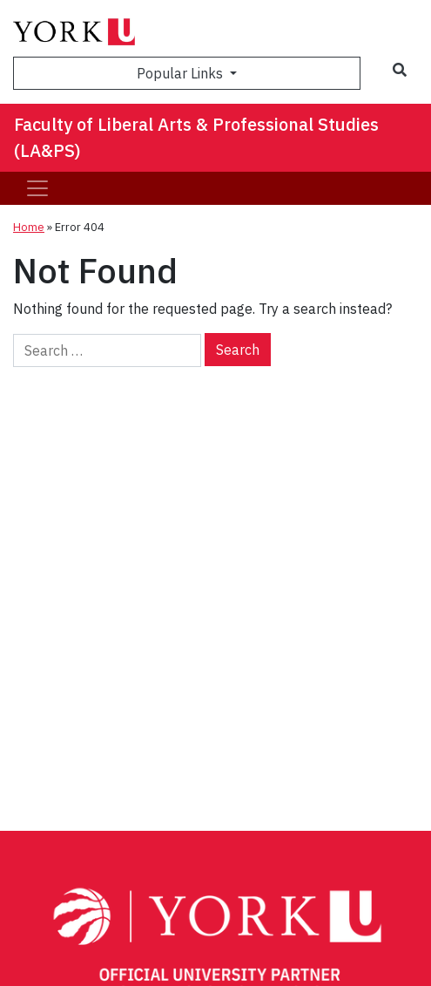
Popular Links (181, 73)
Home (28, 227)
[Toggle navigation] (37, 188)
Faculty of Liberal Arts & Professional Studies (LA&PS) (196, 137)
